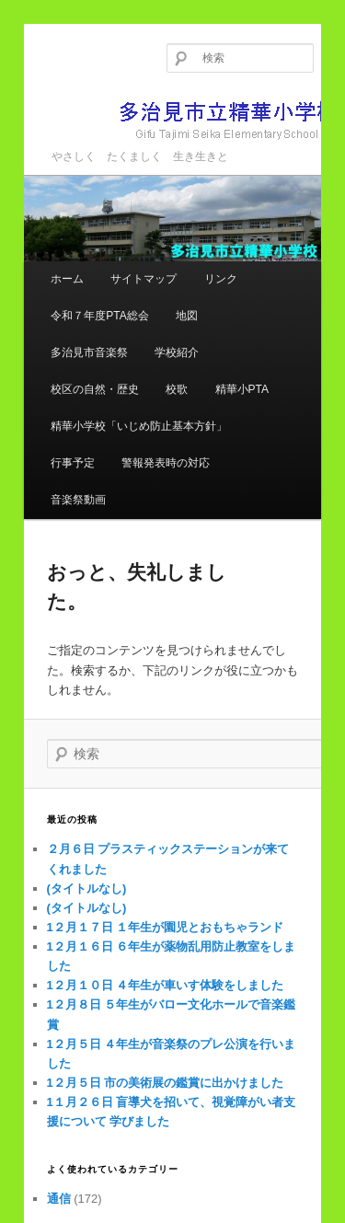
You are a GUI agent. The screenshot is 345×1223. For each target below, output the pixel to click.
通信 (59, 1199)
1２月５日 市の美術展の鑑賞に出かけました (165, 1083)
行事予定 (73, 462)
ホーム (67, 278)
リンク (220, 278)
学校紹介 (177, 352)
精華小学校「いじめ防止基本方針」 (139, 426)
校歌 (177, 389)
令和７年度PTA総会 (99, 315)
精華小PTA (242, 389)
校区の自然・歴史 (95, 389)
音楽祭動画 (78, 499)
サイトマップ (143, 278)
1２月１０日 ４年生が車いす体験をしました (165, 985)
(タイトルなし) (87, 888)
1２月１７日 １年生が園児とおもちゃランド (165, 927)
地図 (187, 315)
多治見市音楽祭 (89, 352)
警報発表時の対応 (165, 462)
